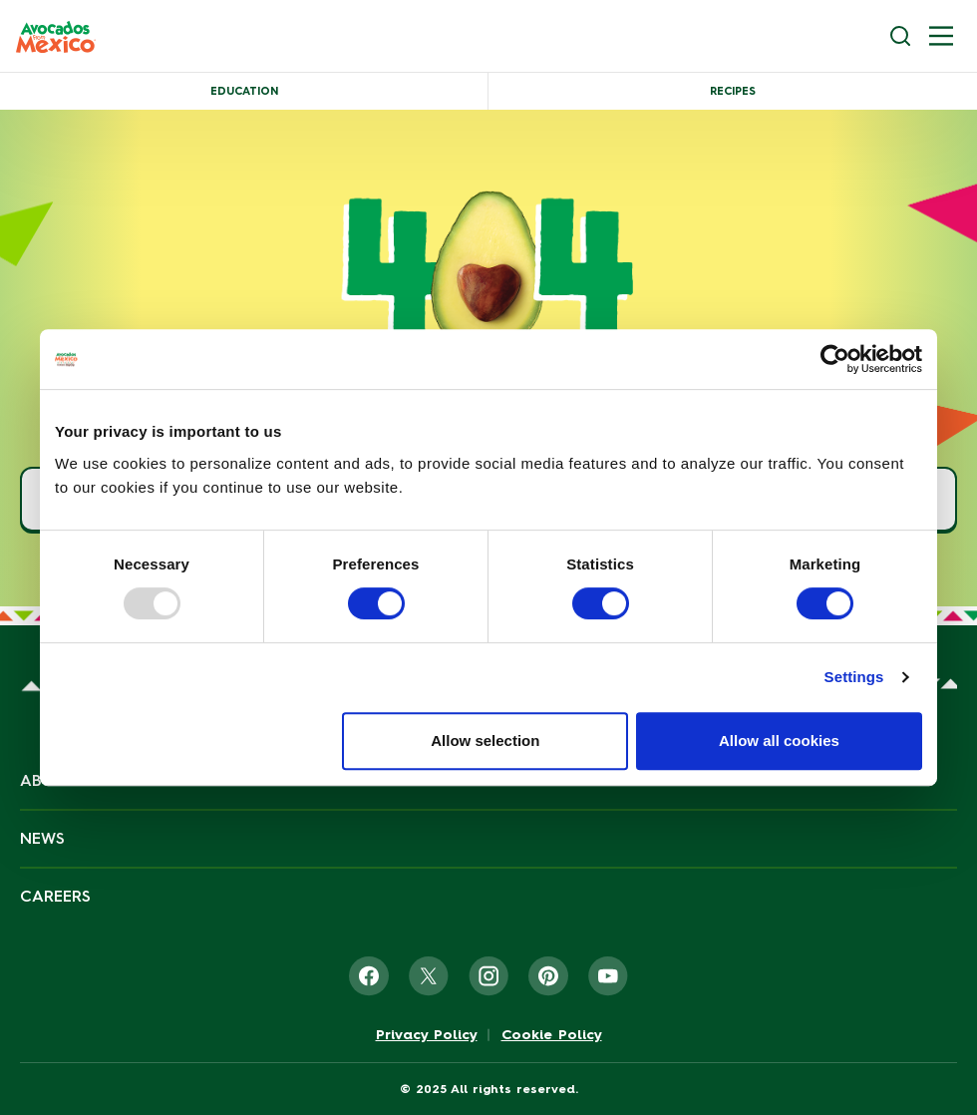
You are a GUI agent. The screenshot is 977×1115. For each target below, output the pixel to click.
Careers (55, 896)
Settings (854, 676)
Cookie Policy (551, 1035)
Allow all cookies (779, 740)
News (42, 838)
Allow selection (485, 740)
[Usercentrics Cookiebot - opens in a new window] (835, 359)
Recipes (733, 91)
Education (244, 91)
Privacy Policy (427, 1035)
